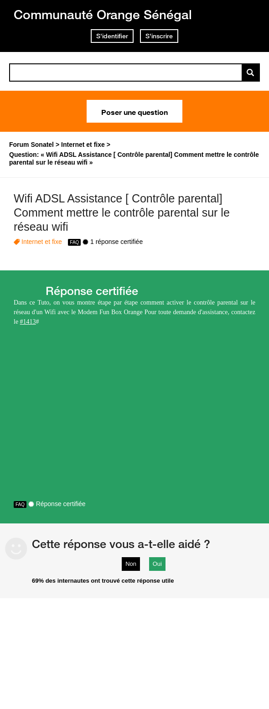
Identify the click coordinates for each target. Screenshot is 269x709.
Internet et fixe (41, 241)
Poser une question (134, 111)
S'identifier (112, 36)
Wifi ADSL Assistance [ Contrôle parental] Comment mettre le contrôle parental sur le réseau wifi (122, 212)
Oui (157, 563)
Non (130, 563)
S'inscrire (159, 36)
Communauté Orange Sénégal (103, 14)
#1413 (28, 321)
